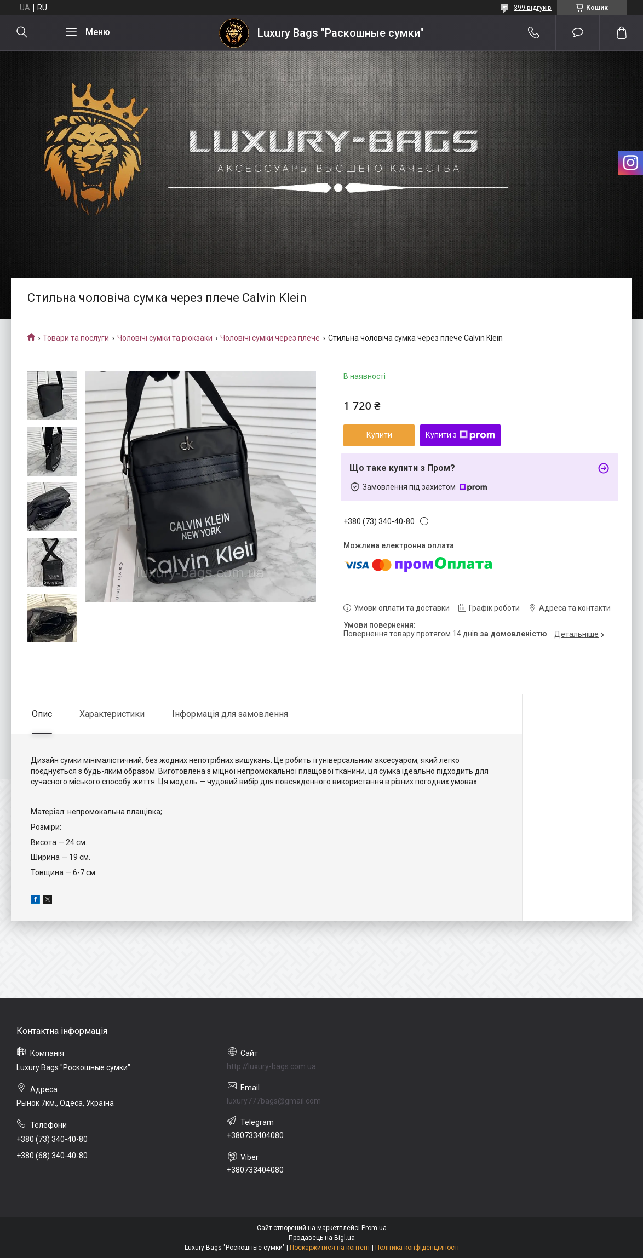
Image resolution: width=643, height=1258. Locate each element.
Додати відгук (577, 32)
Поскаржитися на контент (330, 1247)
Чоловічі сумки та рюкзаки (165, 338)
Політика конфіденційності (417, 1247)
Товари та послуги (76, 338)
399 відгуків (533, 8)
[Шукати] (22, 32)
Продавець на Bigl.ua (322, 1238)
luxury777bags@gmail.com (274, 1100)
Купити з (460, 435)
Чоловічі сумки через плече (270, 338)
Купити (379, 434)
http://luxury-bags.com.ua (271, 1066)
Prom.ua (374, 1228)
